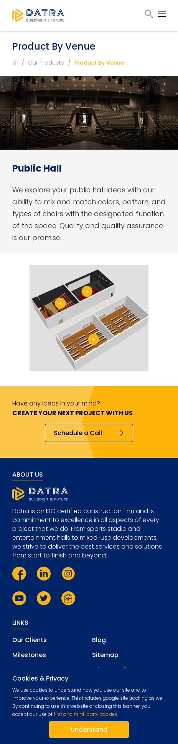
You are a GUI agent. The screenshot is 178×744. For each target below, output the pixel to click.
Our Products (46, 63)
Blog (99, 640)
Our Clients (29, 640)
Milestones (29, 655)
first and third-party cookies (85, 714)
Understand (89, 729)
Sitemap (105, 655)
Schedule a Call (78, 433)
